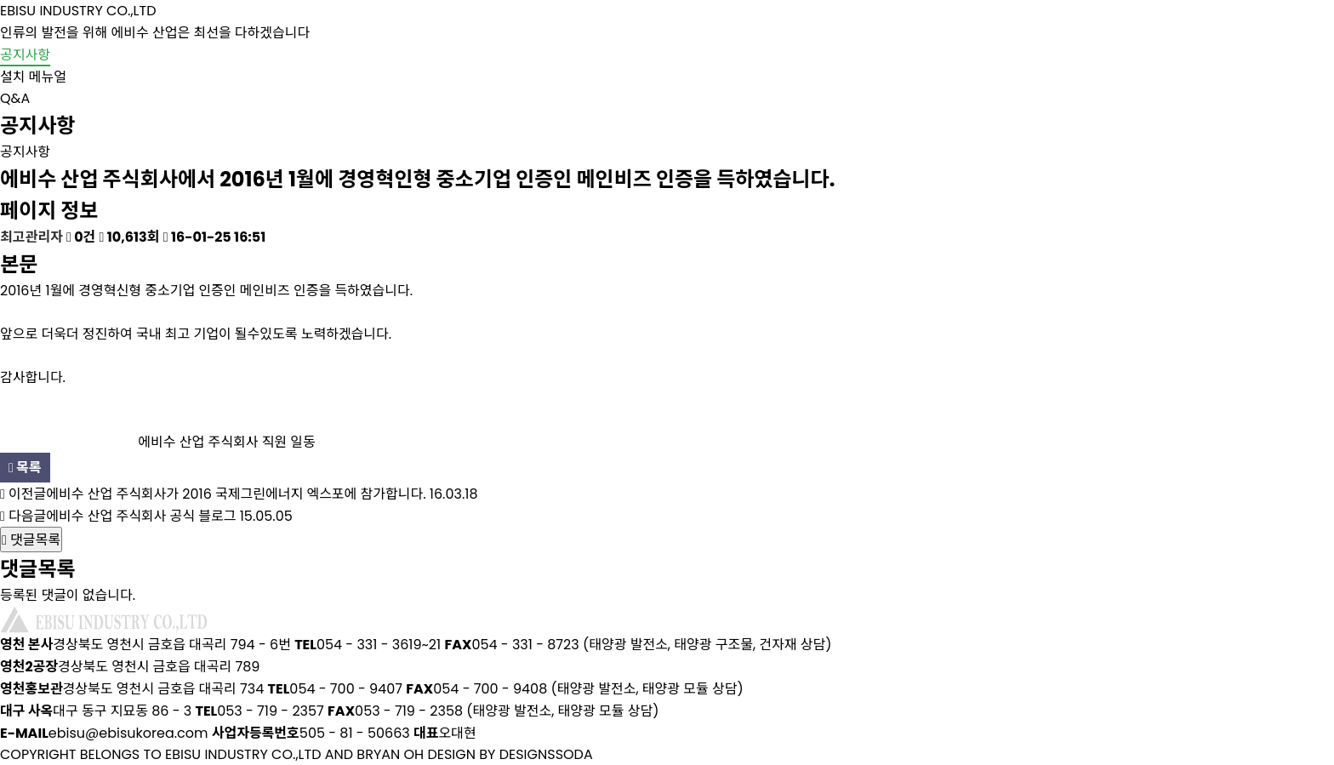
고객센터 (1185, 47)
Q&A (15, 98)
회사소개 (573, 47)
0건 (80, 237)
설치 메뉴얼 (33, 77)
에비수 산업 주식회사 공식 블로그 (141, 516)
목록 (25, 467)
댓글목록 (31, 540)
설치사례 (879, 47)
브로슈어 (1032, 47)
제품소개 (726, 47)
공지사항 (25, 55)
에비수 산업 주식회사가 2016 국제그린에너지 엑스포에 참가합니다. (235, 494)
